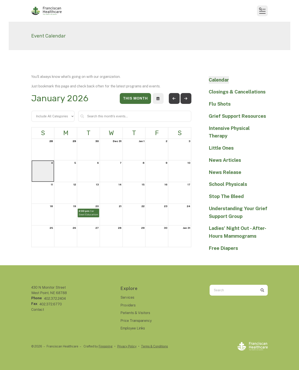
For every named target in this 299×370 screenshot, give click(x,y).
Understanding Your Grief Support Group (238, 212)
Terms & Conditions (154, 346)
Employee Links (132, 328)
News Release (225, 172)
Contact (37, 310)
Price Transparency (136, 321)
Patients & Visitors (135, 313)
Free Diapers (223, 248)
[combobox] (233, 290)
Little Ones (221, 148)
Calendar (219, 80)
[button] (262, 10)
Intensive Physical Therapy (229, 132)
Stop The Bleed (226, 196)
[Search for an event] (134, 116)
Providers (128, 305)
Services (127, 297)
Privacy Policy (126, 346)
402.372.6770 (50, 304)
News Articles (225, 160)
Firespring (106, 346)
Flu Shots (220, 104)
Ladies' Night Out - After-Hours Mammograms (237, 232)
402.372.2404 (55, 298)
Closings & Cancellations (237, 92)
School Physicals (228, 184)
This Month (135, 98)
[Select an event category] (53, 116)
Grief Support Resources (237, 116)
